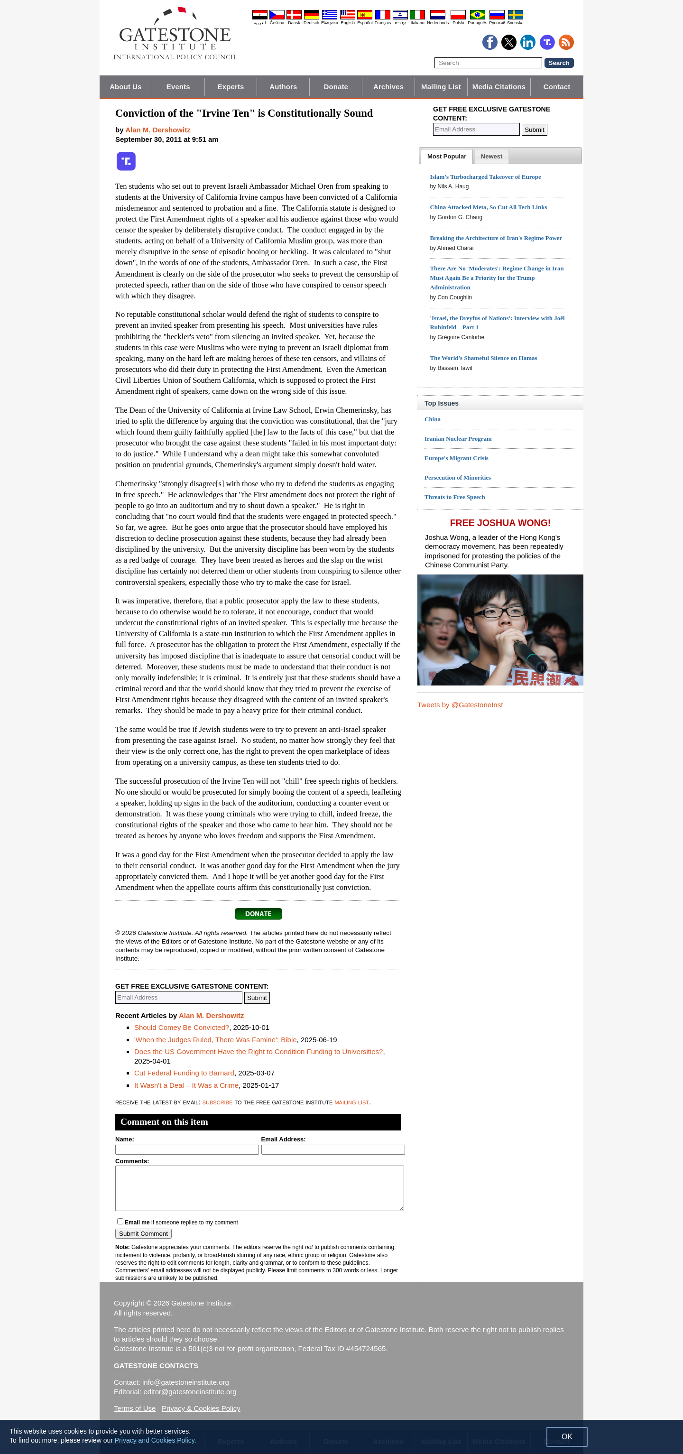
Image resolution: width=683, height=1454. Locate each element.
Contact (557, 87)
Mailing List (441, 87)
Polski (458, 22)
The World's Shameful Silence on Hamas (483, 357)
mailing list (351, 1102)
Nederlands (438, 22)
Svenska (515, 22)
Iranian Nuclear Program (458, 438)
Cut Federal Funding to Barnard (184, 1073)
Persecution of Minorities (458, 477)
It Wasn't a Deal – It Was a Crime (186, 1085)
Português (477, 22)
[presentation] (446, 156)
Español (365, 22)
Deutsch (311, 22)
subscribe (218, 1102)
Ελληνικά (329, 22)
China (433, 419)
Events (178, 87)
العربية (260, 22)
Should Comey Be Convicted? (181, 1027)
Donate (336, 87)
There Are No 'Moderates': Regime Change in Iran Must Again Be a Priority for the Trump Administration (496, 278)
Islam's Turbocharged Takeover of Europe (485, 176)
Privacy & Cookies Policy (201, 1408)
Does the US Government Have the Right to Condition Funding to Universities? (258, 1051)
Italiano (418, 22)
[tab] (447, 156)
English (348, 22)
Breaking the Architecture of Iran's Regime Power (496, 237)
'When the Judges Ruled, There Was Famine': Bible (215, 1040)
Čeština (277, 22)
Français (383, 22)
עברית (400, 22)
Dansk (294, 22)
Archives (388, 87)
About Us (125, 87)
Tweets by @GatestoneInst (460, 705)
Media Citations (499, 87)
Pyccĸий (497, 22)
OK (567, 1437)
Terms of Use (135, 1408)
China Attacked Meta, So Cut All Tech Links (488, 207)
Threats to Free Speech (455, 496)
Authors (283, 87)
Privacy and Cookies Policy (154, 1440)
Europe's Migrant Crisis (457, 458)
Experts (231, 87)
